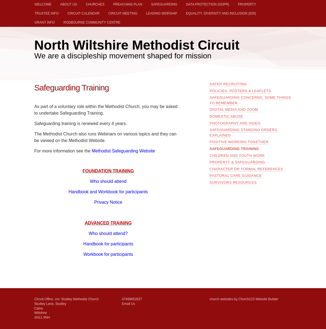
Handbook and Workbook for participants (108, 191)
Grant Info (45, 22)
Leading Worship (161, 13)
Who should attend (108, 181)
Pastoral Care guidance (236, 176)
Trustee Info (47, 13)
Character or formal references (246, 169)
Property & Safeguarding (237, 162)
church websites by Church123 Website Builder (244, 299)
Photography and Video (235, 123)
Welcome (43, 4)
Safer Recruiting (228, 84)
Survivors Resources (233, 182)
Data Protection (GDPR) (207, 4)
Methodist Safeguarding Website (123, 151)
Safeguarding (164, 4)
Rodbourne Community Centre (92, 22)
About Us (68, 4)
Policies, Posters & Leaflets (240, 91)
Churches (95, 4)
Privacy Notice (108, 202)
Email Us (128, 304)
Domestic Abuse (226, 116)
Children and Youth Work (237, 156)
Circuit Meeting (122, 13)
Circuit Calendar (83, 13)
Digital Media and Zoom (234, 109)
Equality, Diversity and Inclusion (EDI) (221, 13)
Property (247, 4)
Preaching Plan (127, 4)
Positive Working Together (239, 142)
